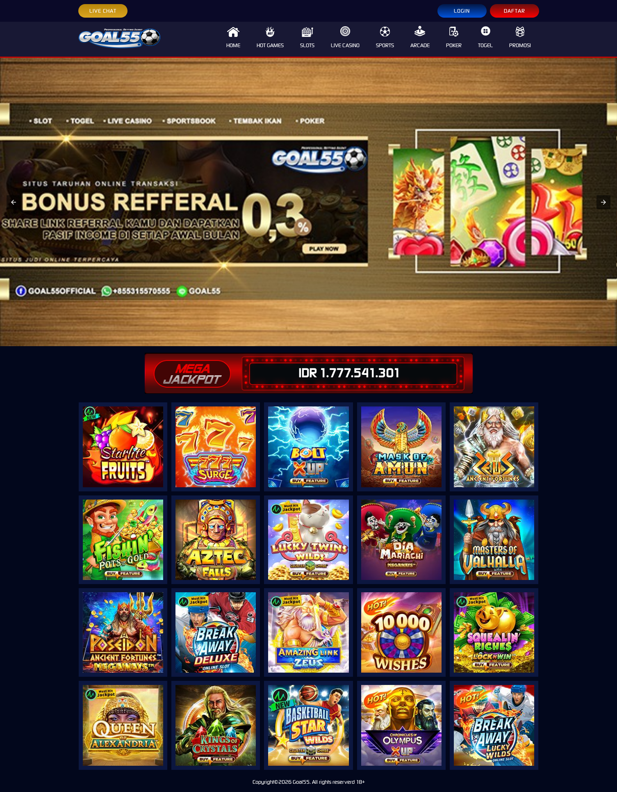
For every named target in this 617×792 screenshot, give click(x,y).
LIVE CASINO (345, 37)
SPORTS (385, 37)
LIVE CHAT (102, 10)
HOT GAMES (270, 37)
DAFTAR (514, 10)
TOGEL (485, 37)
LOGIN (462, 10)
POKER (454, 37)
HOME (233, 37)
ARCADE (420, 37)
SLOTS (307, 37)
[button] (13, 202)
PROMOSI (520, 37)
